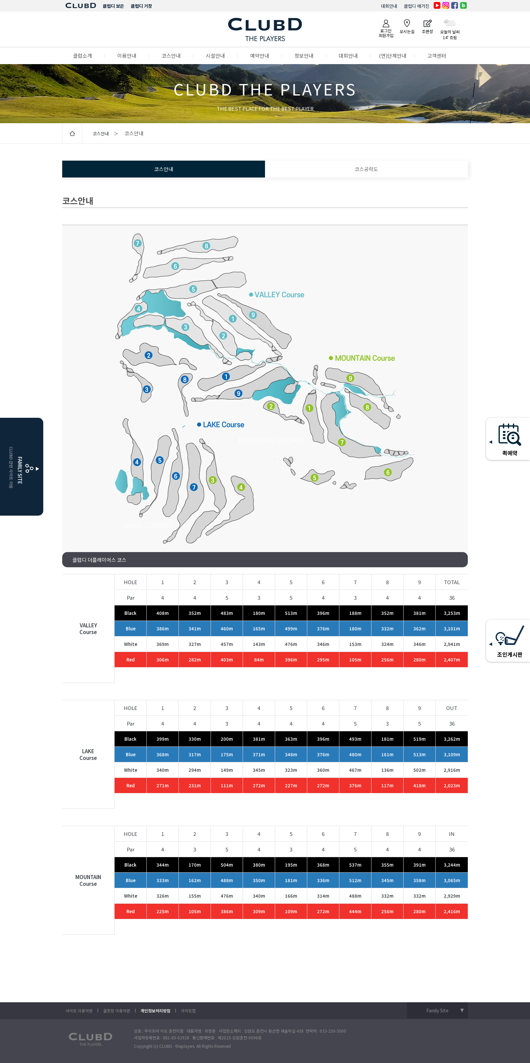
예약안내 (259, 55)
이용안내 (126, 55)
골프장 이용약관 (116, 1010)
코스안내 (171, 55)
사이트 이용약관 (79, 1010)
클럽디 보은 (113, 6)
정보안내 (303, 55)
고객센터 (436, 55)
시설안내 (215, 55)
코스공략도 (366, 168)
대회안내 (389, 6)
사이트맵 (188, 1010)
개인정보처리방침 (155, 1010)
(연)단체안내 (392, 55)
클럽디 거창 (141, 6)
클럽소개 (82, 55)
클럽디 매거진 (416, 6)
